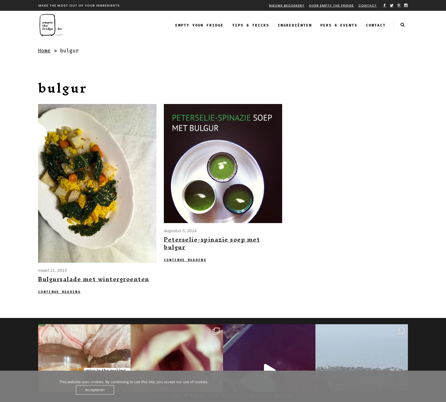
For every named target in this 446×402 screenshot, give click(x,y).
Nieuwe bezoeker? (286, 5)
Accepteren (95, 389)
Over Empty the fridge (331, 5)
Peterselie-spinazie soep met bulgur (212, 243)
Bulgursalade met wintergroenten (93, 279)
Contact (367, 5)
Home (44, 51)
